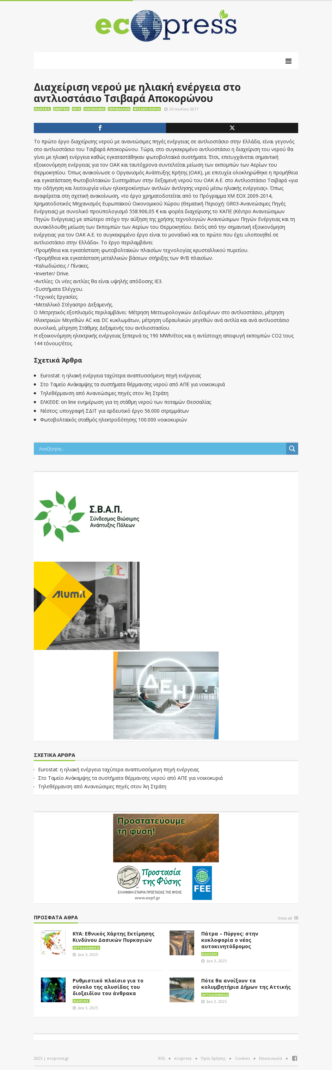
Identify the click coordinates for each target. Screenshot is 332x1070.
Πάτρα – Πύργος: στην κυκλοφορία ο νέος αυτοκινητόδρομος (229, 940)
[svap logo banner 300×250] (87, 515)
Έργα (76, 109)
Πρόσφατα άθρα (56, 918)
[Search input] (161, 449)
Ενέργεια (61, 109)
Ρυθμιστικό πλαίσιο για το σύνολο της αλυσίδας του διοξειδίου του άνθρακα (108, 987)
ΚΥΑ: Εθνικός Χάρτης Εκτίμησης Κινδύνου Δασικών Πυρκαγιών (113, 936)
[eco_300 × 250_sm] (87, 605)
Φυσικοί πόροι (147, 109)
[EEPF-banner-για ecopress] (166, 857)
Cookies (242, 1058)
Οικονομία (94, 109)
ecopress (182, 1058)
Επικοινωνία (270, 1058)
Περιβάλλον (119, 109)
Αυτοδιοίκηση (86, 948)
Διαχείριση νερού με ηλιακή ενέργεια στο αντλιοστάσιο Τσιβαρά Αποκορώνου (137, 92)
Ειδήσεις (42, 109)
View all (285, 918)
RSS (161, 1058)
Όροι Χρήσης (213, 1058)
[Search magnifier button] (292, 449)
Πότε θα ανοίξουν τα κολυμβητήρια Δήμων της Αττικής (246, 983)
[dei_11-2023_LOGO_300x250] (166, 695)
